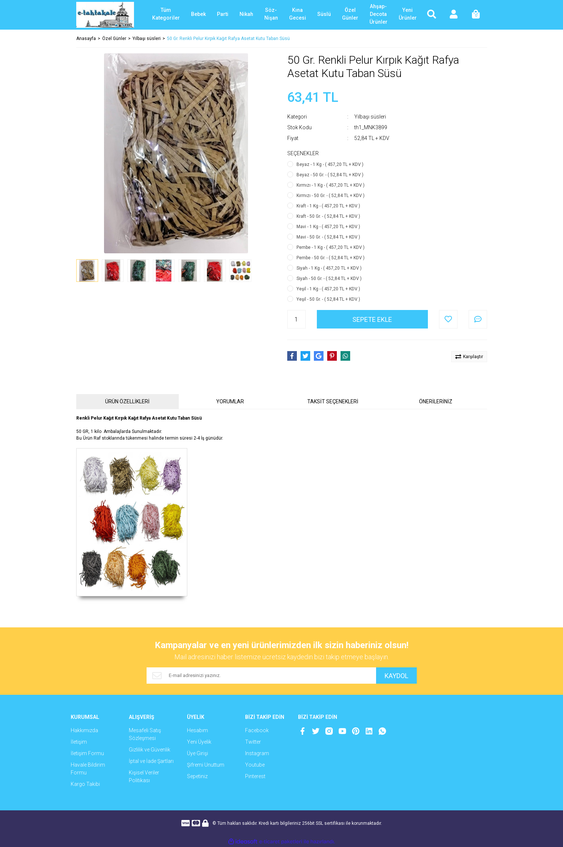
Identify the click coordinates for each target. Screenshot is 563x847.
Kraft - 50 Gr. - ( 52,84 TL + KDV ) (328, 216)
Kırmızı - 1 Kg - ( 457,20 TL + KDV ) (330, 185)
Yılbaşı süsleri (370, 117)
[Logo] (105, 15)
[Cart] (476, 15)
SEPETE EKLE (372, 319)
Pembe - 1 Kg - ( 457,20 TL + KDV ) (330, 247)
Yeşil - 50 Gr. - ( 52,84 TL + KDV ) (328, 299)
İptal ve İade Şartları (151, 761)
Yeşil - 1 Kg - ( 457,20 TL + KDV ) (328, 288)
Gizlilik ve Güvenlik (149, 750)
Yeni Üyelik (199, 742)
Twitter (253, 742)
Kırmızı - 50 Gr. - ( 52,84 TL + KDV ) (330, 195)
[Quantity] (296, 319)
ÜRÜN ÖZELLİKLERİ (127, 401)
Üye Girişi (197, 753)
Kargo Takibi (85, 784)
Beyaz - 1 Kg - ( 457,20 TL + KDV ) (329, 164)
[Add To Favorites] (448, 319)
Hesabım (197, 730)
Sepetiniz (197, 776)
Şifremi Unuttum (205, 765)
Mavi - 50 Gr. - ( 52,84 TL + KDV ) (328, 237)
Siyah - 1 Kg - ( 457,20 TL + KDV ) (329, 268)
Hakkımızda (84, 730)
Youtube (255, 765)
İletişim (79, 742)
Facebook (257, 730)
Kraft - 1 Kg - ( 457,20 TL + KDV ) (328, 206)
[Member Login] (454, 15)
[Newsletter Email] (261, 675)
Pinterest (255, 776)
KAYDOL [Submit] (396, 676)
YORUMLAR (230, 401)
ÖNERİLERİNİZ (435, 401)
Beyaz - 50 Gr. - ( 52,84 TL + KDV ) (329, 174)
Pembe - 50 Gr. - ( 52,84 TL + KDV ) (330, 257)
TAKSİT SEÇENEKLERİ (332, 401)
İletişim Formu (87, 753)
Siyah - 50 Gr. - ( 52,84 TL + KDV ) (329, 278)
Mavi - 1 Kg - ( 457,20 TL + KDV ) (328, 226)
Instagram (257, 753)
